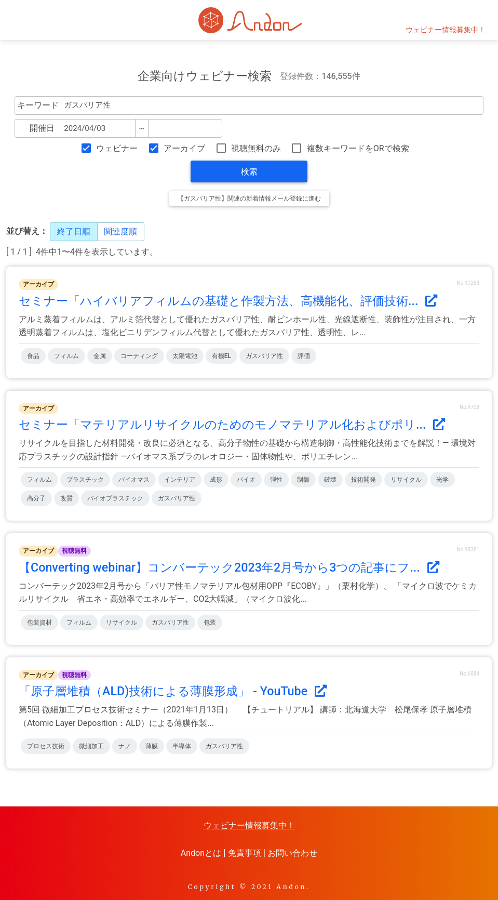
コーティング (139, 356)
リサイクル (406, 479)
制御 (303, 479)
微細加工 (91, 746)
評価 (304, 356)
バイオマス (134, 479)
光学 (442, 479)
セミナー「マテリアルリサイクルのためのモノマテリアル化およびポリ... (232, 424)
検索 (249, 172)
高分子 (36, 498)
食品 (33, 356)
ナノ (124, 746)
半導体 (181, 746)
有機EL (221, 356)
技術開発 (363, 479)
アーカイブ (184, 148)
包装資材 (39, 622)
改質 (66, 498)
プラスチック (85, 479)
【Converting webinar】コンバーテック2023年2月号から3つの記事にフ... (229, 567)
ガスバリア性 (264, 356)
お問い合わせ (292, 853)
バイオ (246, 479)
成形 (216, 479)
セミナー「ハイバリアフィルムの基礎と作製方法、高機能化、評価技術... (228, 301)
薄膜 (151, 746)
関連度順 (120, 231)
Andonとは (201, 853)
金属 (99, 356)
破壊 (330, 479)
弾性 (276, 479)
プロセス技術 (45, 746)
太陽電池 (184, 356)
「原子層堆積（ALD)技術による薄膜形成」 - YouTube (173, 691)
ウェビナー (117, 148)
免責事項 (244, 853)
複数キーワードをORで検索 (358, 148)
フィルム (66, 356)
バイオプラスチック (115, 498)
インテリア (179, 479)
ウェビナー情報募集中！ (446, 29)
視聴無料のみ (256, 148)
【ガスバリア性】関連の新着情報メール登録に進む (249, 198)
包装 (210, 622)
